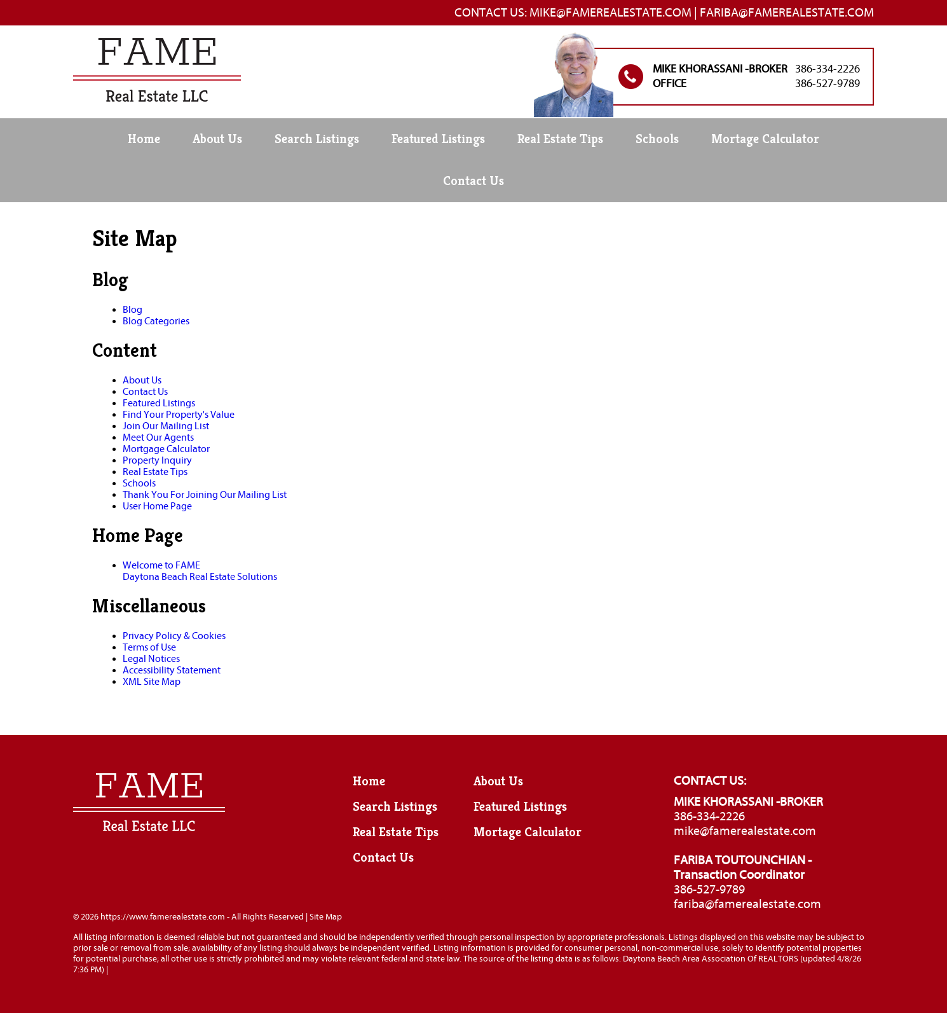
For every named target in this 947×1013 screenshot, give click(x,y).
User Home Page (157, 506)
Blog (132, 309)
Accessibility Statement (172, 670)
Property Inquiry (157, 460)
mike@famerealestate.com (745, 830)
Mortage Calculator (765, 139)
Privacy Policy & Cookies (174, 636)
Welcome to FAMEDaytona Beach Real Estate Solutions (200, 571)
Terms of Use (149, 647)
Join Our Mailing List (166, 426)
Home (144, 139)
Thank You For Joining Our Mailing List (205, 494)
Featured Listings (438, 139)
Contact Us (473, 181)
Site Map (326, 916)
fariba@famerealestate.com (747, 904)
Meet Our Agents (158, 437)
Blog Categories (156, 321)
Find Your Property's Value (179, 414)
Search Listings (317, 139)
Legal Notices (151, 659)
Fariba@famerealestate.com (787, 12)
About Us (217, 139)
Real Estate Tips (560, 139)
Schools (657, 139)
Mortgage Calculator (166, 449)
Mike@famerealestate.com (610, 12)
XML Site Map (152, 681)
